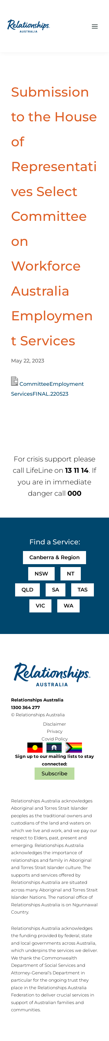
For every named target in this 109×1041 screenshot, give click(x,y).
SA (55, 590)
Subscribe (54, 773)
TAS (82, 590)
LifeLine (39, 470)
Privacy (54, 731)
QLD (27, 590)
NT (70, 574)
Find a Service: (54, 542)
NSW (41, 574)
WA (68, 606)
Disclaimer (54, 724)
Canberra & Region (54, 557)
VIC (40, 606)
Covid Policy (55, 739)
